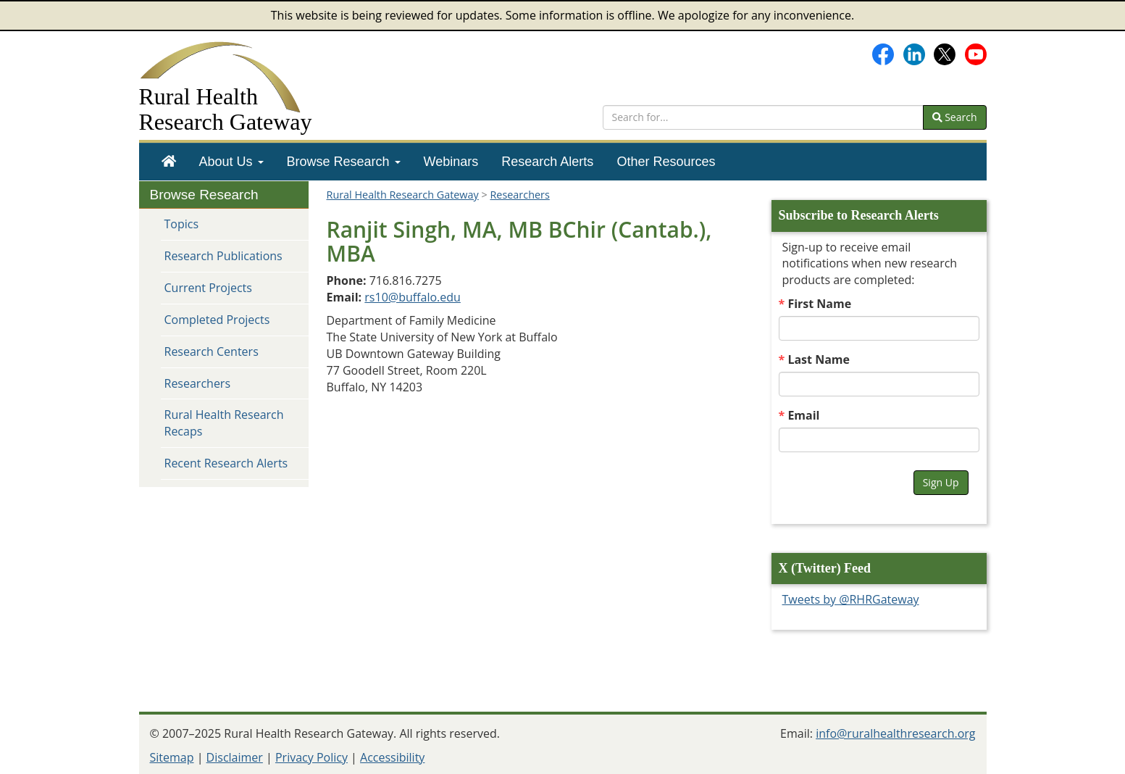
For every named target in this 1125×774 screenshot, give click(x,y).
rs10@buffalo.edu (412, 297)
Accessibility (392, 757)
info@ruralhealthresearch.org (895, 733)
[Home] (169, 161)
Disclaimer (234, 757)
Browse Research (344, 161)
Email (803, 415)
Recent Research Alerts (226, 463)
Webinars (451, 161)
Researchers (197, 383)
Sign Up (941, 482)
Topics (181, 224)
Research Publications (223, 256)
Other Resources (665, 161)
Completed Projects (217, 320)
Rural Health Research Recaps (224, 423)
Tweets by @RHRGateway (850, 599)
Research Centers (211, 351)
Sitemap (172, 757)
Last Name (818, 359)
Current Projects (208, 288)
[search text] (763, 117)
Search (954, 117)
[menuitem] (169, 161)
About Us (231, 161)
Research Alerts (547, 161)
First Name (819, 304)
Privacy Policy (311, 757)
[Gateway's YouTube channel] (976, 53)
